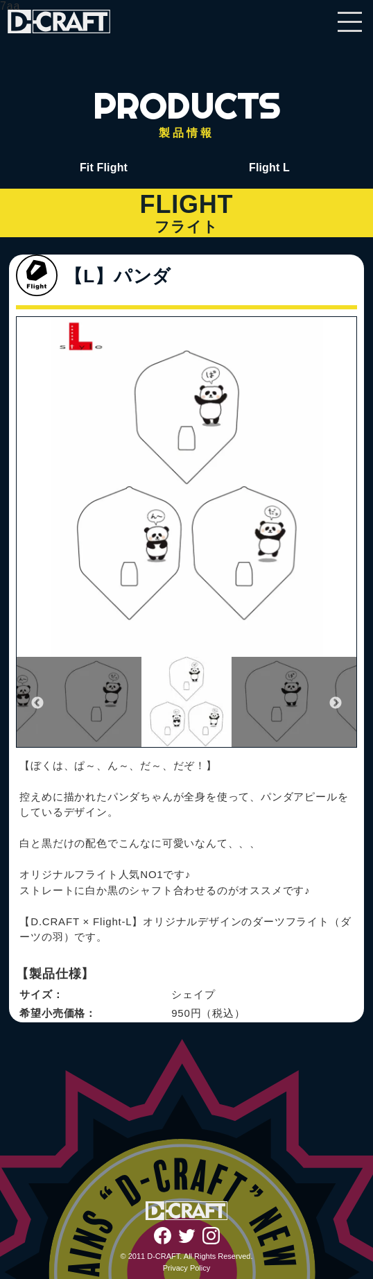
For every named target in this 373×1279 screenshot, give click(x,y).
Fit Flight (104, 167)
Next (335, 703)
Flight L (269, 167)
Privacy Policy (186, 1268)
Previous (37, 703)
